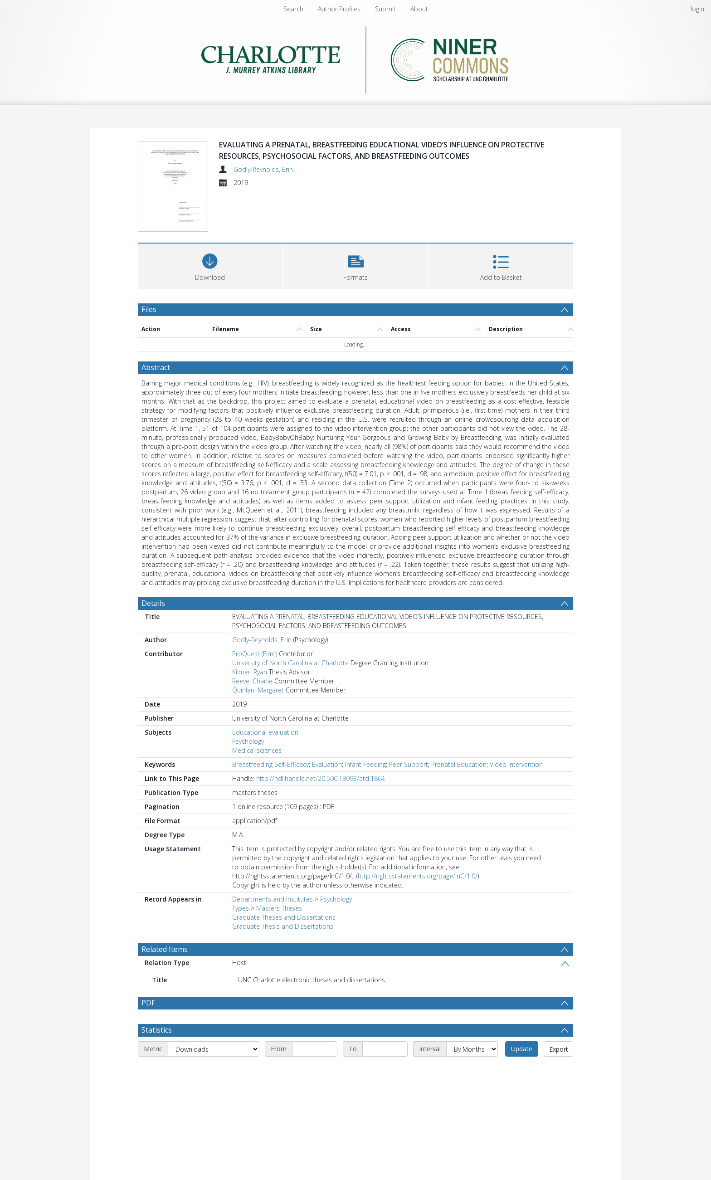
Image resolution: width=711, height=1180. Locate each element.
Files (148, 309)
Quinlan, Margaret (258, 690)
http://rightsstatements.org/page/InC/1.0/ (417, 876)
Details (153, 603)
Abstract (155, 367)
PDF (148, 1003)
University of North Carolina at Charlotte (290, 662)
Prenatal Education (459, 764)
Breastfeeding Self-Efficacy (270, 764)
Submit (385, 9)
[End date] (385, 1049)
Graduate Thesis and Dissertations (282, 926)
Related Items (164, 949)
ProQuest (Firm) (254, 653)
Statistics (156, 1030)
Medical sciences (257, 750)
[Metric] (213, 1049)
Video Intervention (516, 764)
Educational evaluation (265, 732)
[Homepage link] (356, 57)
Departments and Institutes (272, 899)
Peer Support (408, 764)
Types (240, 908)
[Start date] (314, 1049)
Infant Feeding (365, 764)
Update (521, 1048)
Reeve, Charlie (252, 681)
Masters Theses (279, 908)
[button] (355, 265)
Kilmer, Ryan (249, 672)
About (419, 9)
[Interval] (472, 1049)
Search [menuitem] (293, 9)
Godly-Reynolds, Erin (263, 169)
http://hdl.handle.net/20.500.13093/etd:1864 (320, 778)
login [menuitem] (697, 9)
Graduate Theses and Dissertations (284, 917)
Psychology (248, 741)
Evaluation (327, 764)
